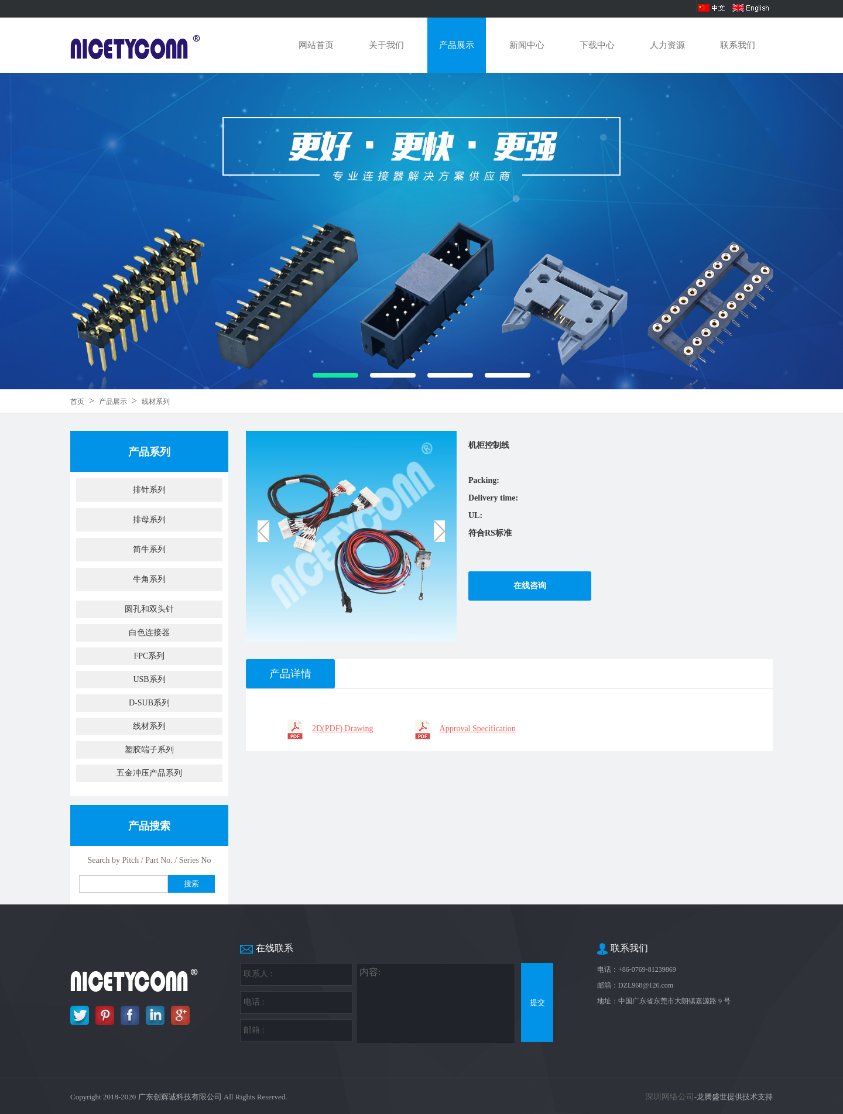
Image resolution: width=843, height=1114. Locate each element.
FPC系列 (149, 656)
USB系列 (149, 679)
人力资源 (667, 45)
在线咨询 (529, 585)
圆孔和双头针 (149, 609)
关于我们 (386, 45)
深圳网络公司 (669, 1096)
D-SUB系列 (149, 702)
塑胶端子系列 (149, 749)
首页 (77, 401)
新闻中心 (526, 45)
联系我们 (737, 45)
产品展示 (456, 45)
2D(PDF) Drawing (342, 728)
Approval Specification (478, 728)
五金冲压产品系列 (149, 773)
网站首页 (316, 45)
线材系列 (156, 401)
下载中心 (597, 45)
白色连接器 (149, 632)
